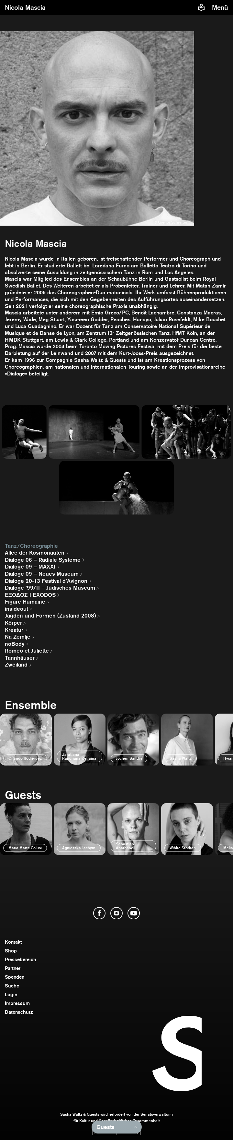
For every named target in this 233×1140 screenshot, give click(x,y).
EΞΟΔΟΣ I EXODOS (30, 594)
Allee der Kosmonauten (34, 552)
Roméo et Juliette (27, 650)
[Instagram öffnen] (116, 913)
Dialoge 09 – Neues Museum (42, 573)
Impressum (17, 1003)
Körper (13, 622)
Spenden (14, 977)
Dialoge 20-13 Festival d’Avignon (46, 580)
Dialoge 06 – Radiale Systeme (43, 559)
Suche (12, 986)
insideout (16, 608)
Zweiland (16, 664)
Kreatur (14, 629)
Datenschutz (19, 1012)
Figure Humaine (25, 601)
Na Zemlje (17, 636)
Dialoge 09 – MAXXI (30, 566)
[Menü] (221, 7)
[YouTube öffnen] (134, 913)
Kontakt (13, 942)
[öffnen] (26, 740)
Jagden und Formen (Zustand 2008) (50, 615)
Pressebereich (20, 959)
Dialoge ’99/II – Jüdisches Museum (50, 587)
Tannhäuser (20, 657)
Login (11, 994)
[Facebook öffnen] (99, 913)
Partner (12, 968)
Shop (11, 951)
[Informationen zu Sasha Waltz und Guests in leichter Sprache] (201, 7)
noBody (14, 643)
